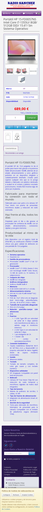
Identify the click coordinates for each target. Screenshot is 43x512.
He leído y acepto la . (20, 459)
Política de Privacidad (27, 459)
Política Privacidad (10, 470)
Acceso (17, 13)
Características (10, 148)
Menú (6, 13)
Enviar (32, 453)
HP (24, 89)
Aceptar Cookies (27, 495)
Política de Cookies (30, 470)
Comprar (31, 117)
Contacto (28, 13)
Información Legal (30, 467)
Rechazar (16, 495)
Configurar (6, 495)
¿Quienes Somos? (30, 474)
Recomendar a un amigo (14, 153)
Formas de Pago (29, 472)
